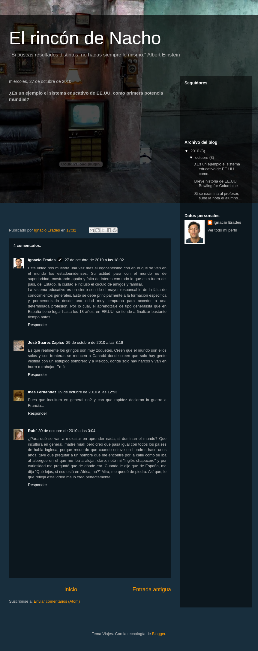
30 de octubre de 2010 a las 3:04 (66, 430)
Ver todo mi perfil (222, 230)
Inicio (70, 589)
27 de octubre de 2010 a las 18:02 (94, 260)
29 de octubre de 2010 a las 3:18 (94, 342)
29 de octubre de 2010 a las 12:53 (87, 392)
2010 (195, 151)
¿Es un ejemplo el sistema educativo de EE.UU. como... (217, 169)
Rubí (32, 430)
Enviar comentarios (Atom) (57, 601)
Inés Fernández (42, 392)
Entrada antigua (152, 589)
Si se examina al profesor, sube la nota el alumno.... (218, 196)
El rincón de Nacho (85, 38)
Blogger (158, 633)
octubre (202, 157)
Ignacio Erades (42, 260)
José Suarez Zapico (46, 342)
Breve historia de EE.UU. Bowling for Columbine (216, 183)
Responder (37, 324)
